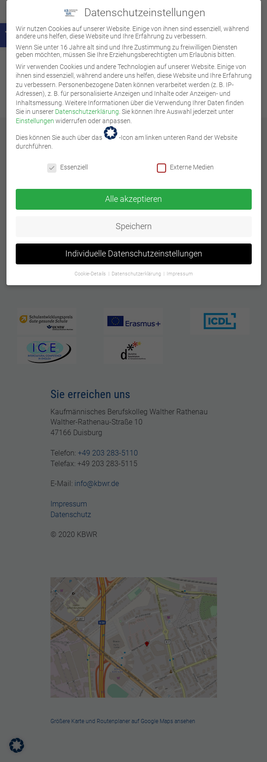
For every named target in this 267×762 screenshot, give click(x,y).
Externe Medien (185, 161)
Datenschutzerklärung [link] (87, 106)
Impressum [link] (180, 268)
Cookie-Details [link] (91, 268)
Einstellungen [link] (35, 115)
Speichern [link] (134, 220)
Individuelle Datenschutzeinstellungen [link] (133, 247)
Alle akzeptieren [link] (133, 193)
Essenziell (67, 161)
